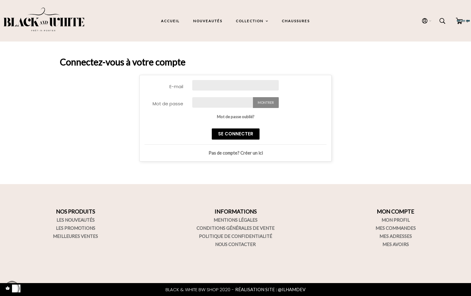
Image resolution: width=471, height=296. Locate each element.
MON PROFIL (395, 220)
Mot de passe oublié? (235, 116)
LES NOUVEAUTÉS (75, 220)
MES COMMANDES (395, 228)
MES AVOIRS (395, 244)
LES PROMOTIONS (75, 228)
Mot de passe (168, 103)
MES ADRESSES (395, 236)
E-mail (176, 86)
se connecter (235, 134)
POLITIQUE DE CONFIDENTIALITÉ (235, 236)
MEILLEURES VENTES (75, 236)
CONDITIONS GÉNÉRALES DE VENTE (235, 228)
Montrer (266, 102)
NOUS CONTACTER (235, 244)
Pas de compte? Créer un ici (235, 153)
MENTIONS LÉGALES (235, 220)
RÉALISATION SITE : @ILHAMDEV (270, 289)
